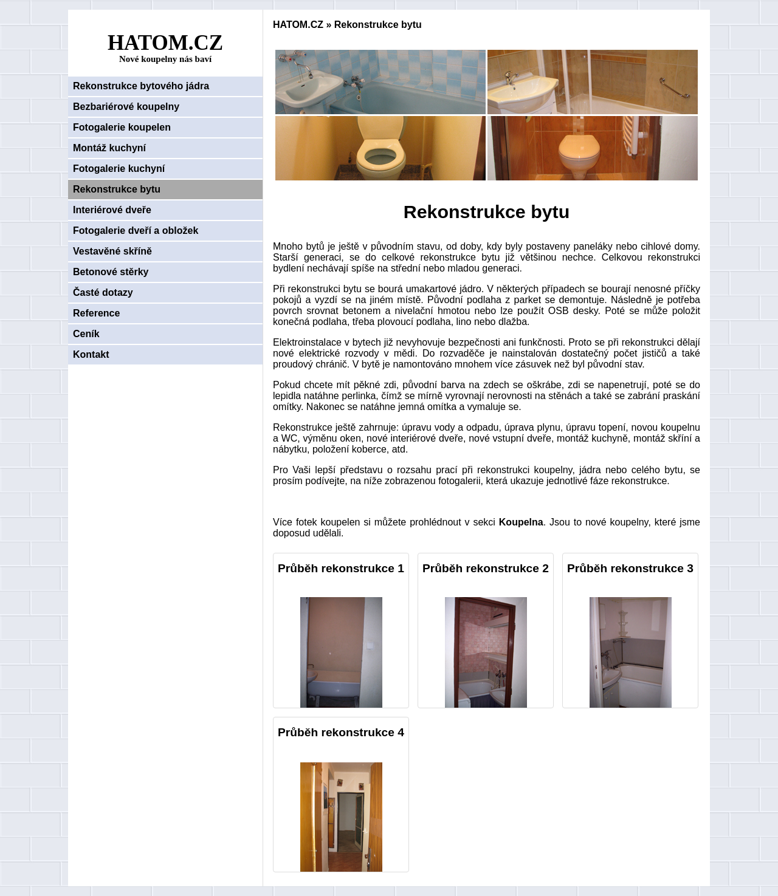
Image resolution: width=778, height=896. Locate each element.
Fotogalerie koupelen (122, 127)
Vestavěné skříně (112, 251)
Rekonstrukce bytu (116, 189)
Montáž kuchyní (109, 148)
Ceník (86, 334)
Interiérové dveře (112, 210)
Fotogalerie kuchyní (119, 168)
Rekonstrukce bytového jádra (141, 86)
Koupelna (521, 522)
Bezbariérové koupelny (126, 106)
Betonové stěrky (111, 272)
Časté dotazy (103, 292)
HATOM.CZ (298, 24)
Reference (96, 313)
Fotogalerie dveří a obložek (135, 230)
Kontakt (91, 354)
